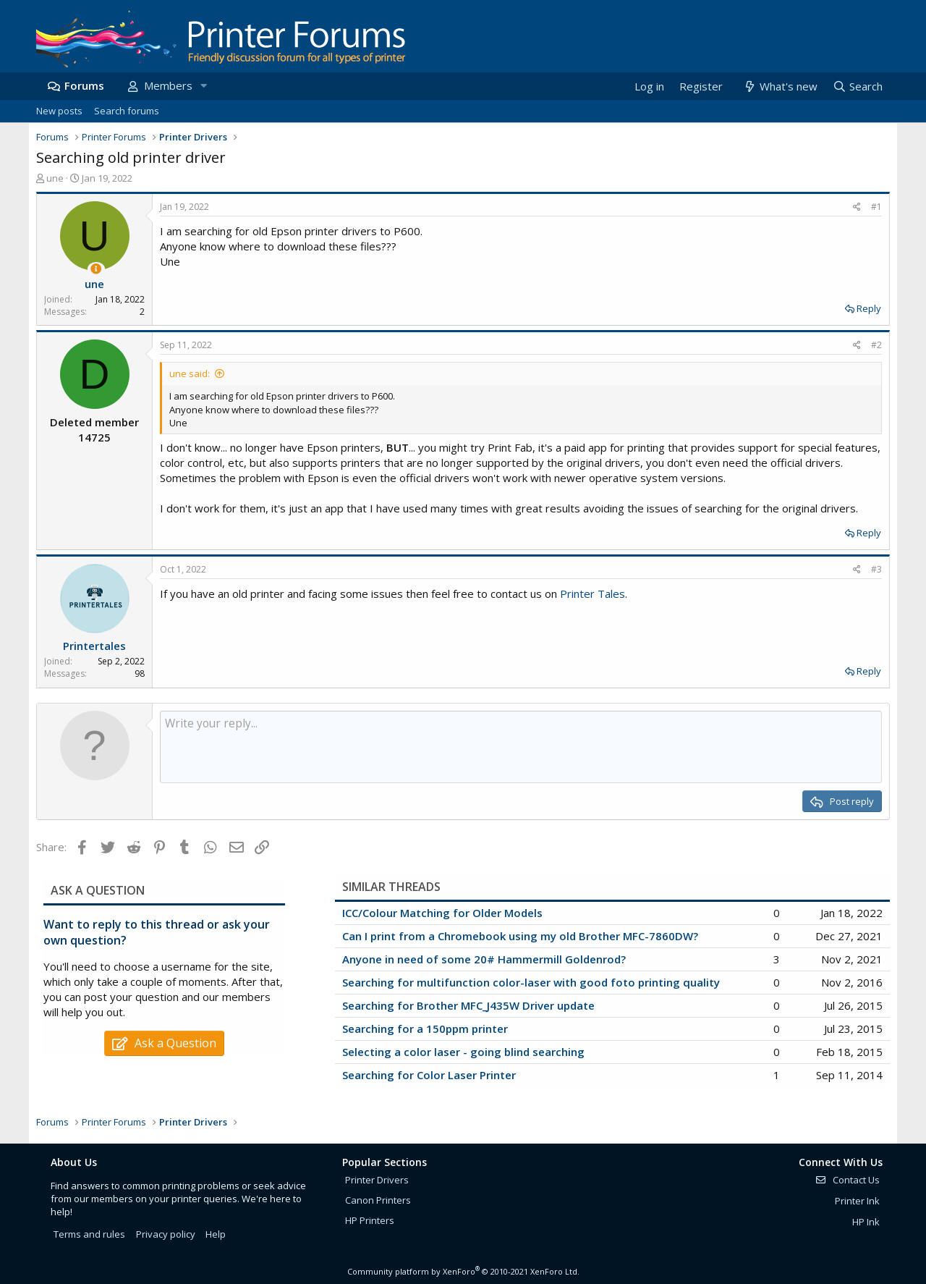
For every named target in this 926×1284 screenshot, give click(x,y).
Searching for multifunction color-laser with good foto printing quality (531, 982)
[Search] (857, 86)
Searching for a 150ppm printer (425, 1028)
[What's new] (779, 86)
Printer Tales (592, 593)
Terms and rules (89, 1234)
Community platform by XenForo (463, 1271)
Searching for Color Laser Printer (429, 1075)
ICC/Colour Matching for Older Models (442, 912)
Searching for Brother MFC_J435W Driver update (468, 1005)
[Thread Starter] (96, 268)
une (55, 178)
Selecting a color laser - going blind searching (463, 1051)
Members (168, 85)
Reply (869, 308)
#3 (876, 569)
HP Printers (369, 1220)
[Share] (857, 207)
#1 (876, 206)
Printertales (94, 645)
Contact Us (847, 1179)
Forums (84, 85)
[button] (203, 85)
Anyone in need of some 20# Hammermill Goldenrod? (484, 959)
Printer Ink (857, 1200)
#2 (876, 345)
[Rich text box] (521, 747)
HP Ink (866, 1221)
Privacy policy (165, 1234)
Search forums (126, 110)
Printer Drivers (377, 1179)
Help (215, 1234)
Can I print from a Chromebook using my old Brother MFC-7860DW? (520, 936)
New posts (59, 110)
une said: (189, 373)
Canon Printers (378, 1200)
